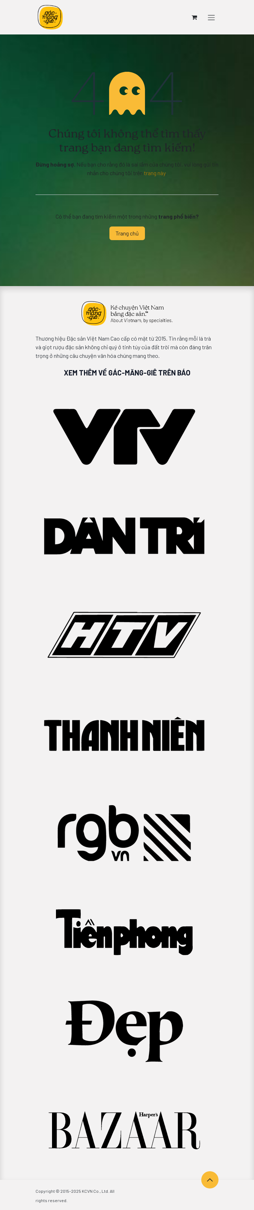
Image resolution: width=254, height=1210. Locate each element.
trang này (154, 172)
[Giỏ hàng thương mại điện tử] (194, 17)
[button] (209, 1179)
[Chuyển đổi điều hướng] (211, 17)
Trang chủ (127, 233)
